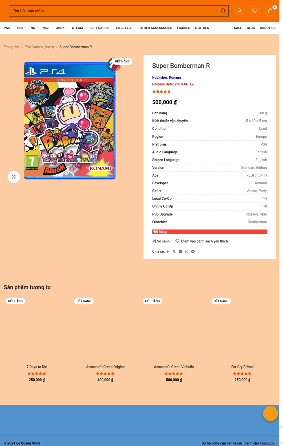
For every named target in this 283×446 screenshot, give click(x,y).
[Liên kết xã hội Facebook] (168, 251)
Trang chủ (11, 47)
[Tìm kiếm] (119, 10)
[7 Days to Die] (37, 329)
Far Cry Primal (242, 367)
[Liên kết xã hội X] (174, 251)
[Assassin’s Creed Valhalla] (174, 329)
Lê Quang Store (28, 443)
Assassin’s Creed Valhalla (174, 367)
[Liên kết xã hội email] (180, 251)
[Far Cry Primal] (243, 329)
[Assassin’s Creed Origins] (105, 329)
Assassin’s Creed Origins (105, 367)
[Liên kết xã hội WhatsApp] (187, 251)
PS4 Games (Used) (39, 47)
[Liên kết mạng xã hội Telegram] (193, 251)
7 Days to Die (36, 367)
